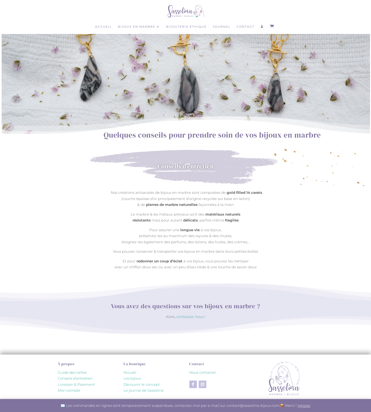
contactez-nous (189, 316)
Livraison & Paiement (76, 384)
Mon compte (69, 390)
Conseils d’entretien (75, 378)
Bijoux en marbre (136, 26)
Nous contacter (202, 372)
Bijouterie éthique (186, 26)
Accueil (103, 26)
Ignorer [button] (304, 405)
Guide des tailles (72, 372)
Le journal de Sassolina (143, 390)
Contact (245, 26)
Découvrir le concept (142, 384)
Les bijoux (132, 378)
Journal (221, 26)
